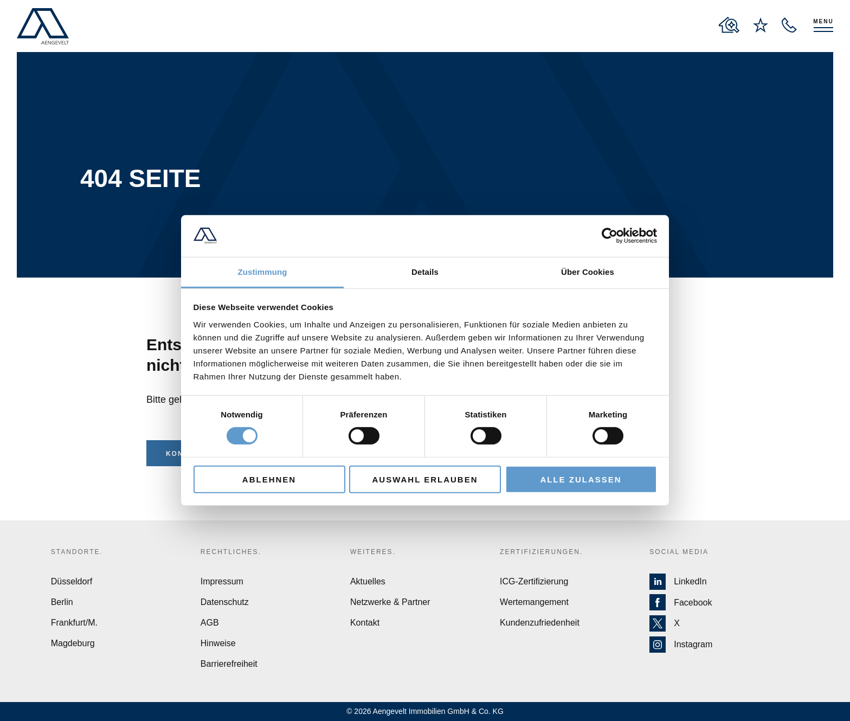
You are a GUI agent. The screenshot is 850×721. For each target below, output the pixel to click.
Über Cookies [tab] (587, 271)
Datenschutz (225, 602)
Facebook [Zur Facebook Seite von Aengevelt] (680, 603)
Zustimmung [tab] (262, 271)
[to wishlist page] (760, 25)
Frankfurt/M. (74, 622)
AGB (210, 622)
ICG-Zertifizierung (534, 581)
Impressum (222, 581)
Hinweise (218, 643)
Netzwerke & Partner (390, 602)
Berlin (62, 602)
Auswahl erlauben (425, 479)
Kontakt (364, 622)
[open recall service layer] (789, 25)
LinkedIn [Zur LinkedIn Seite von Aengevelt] (678, 582)
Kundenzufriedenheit (539, 622)
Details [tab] (425, 271)
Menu (823, 21)
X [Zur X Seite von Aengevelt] (664, 623)
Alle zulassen (580, 479)
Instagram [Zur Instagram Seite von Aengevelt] (680, 644)
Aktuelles (367, 581)
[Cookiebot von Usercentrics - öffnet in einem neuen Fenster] (609, 236)
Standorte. (77, 552)
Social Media (679, 552)
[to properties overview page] (729, 25)
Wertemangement (534, 602)
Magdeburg (73, 643)
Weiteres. (373, 552)
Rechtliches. (231, 552)
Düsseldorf (71, 581)
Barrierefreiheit (229, 663)
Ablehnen (269, 479)
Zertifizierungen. (541, 552)
